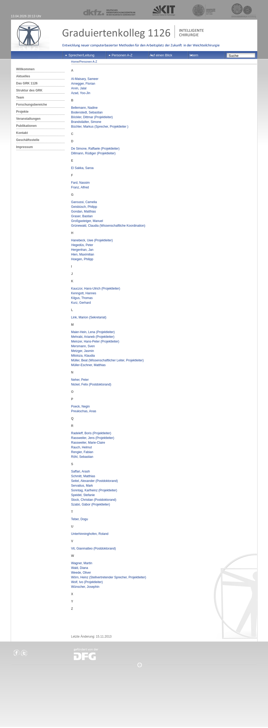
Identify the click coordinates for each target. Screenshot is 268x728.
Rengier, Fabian (82, 452)
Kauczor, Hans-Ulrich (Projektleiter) (95, 288)
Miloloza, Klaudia (83, 355)
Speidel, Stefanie (83, 495)
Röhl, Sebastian (82, 457)
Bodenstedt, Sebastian (87, 112)
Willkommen (25, 69)
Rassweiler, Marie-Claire (88, 442)
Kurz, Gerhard (81, 303)
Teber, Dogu (79, 519)
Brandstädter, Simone (86, 122)
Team (20, 97)
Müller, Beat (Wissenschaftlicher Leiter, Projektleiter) (107, 360)
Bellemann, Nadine (84, 108)
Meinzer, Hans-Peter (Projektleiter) (95, 341)
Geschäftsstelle (28, 140)
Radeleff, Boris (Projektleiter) (91, 433)
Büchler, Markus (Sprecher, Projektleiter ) (100, 126)
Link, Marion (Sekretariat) (89, 317)
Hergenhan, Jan (82, 250)
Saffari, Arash (80, 471)
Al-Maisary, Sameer (84, 79)
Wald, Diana (79, 568)
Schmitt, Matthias (83, 476)
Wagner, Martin (81, 563)
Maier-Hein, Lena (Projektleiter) (93, 332)
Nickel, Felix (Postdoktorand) (91, 384)
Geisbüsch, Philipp (84, 207)
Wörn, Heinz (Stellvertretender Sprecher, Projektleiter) (108, 577)
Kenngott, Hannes (83, 293)
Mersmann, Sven (83, 346)
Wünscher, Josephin (85, 587)
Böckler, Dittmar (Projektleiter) (92, 117)
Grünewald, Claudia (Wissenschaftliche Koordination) (108, 225)
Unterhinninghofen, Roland (90, 534)
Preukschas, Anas (83, 411)
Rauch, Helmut (81, 447)
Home (75, 61)
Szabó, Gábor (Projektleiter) (90, 504)
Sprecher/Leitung (81, 55)
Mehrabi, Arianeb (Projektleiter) (92, 337)
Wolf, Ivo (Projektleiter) (87, 582)
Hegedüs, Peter (82, 245)
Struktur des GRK (29, 90)
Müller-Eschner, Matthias (88, 365)
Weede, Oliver (81, 572)
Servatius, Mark (82, 485)
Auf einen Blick (161, 55)
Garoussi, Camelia (84, 202)
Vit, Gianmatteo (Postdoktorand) (93, 548)
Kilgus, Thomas (82, 298)
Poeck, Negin (80, 406)
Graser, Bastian (82, 216)
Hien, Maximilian (82, 254)
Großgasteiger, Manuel (87, 221)
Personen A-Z (122, 55)
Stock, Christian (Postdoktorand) (93, 500)
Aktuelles (23, 76)
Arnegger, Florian (83, 83)
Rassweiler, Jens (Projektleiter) (92, 438)
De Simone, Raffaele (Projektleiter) (95, 148)
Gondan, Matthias (83, 211)
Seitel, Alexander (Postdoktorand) (94, 481)
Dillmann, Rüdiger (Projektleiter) (93, 153)
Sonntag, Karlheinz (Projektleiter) (94, 490)
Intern (193, 55)
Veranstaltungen (28, 119)
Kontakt (22, 133)
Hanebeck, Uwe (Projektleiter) (92, 240)
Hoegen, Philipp (82, 259)
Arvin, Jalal (79, 88)
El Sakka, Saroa (82, 168)
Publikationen (26, 126)
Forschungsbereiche (31, 104)
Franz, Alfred (80, 187)
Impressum (24, 147)
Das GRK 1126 (27, 83)
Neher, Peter (80, 380)
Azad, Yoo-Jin (80, 93)
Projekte (22, 111)
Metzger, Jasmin (82, 351)
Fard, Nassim (80, 182)
